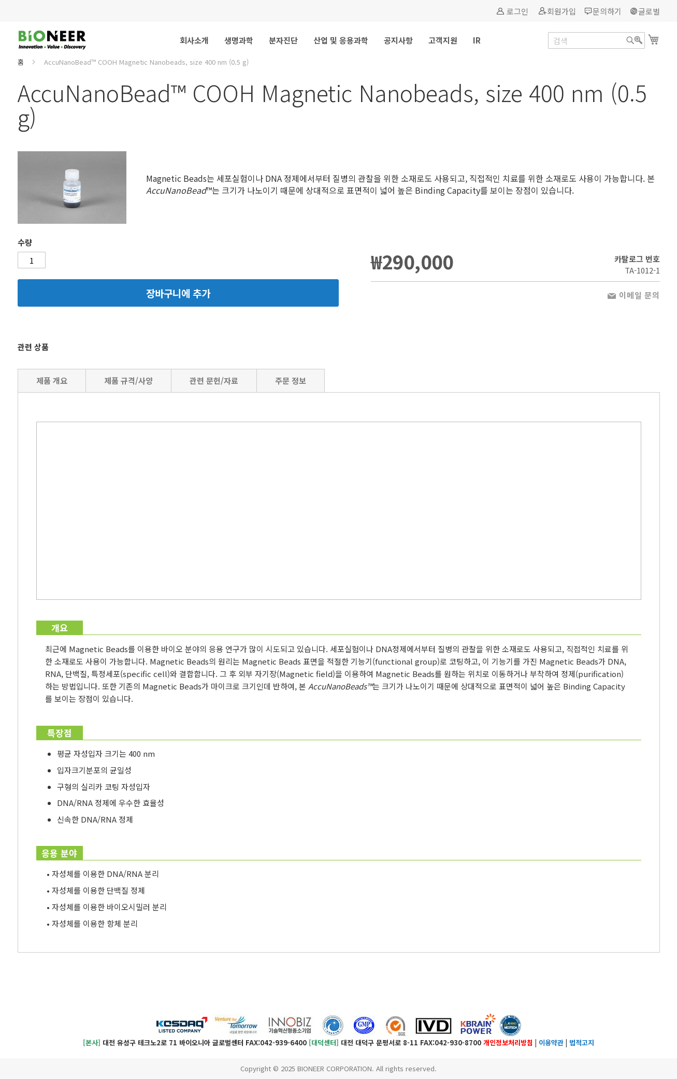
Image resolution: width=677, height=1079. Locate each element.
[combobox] (596, 40)
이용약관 (551, 1042)
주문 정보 (290, 380)
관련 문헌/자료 (214, 380)
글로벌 (649, 11)
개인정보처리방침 (508, 1042)
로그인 (517, 11)
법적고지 (581, 1042)
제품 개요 (51, 380)
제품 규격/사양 (128, 380)
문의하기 (607, 11)
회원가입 (561, 11)
